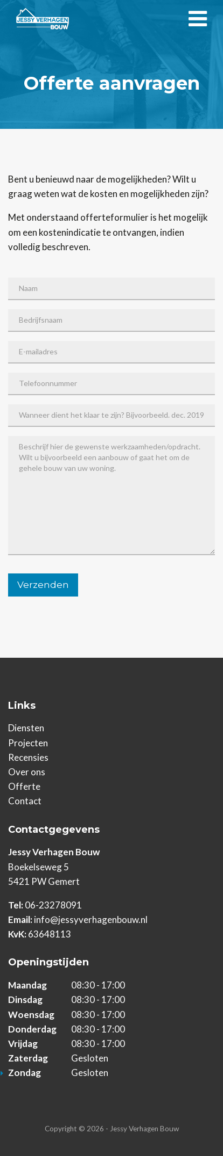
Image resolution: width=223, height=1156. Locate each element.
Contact (24, 800)
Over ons (26, 771)
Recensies (28, 757)
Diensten (26, 727)
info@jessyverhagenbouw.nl (91, 919)
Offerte (24, 786)
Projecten (28, 742)
